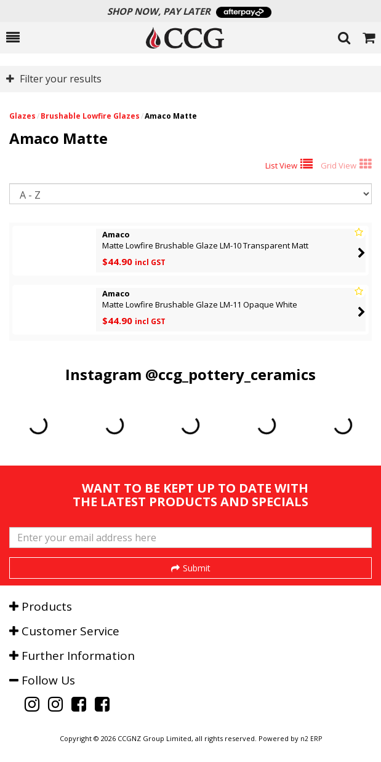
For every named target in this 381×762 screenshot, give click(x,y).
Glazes (22, 116)
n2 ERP (311, 738)
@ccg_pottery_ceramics (230, 374)
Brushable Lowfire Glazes (90, 116)
